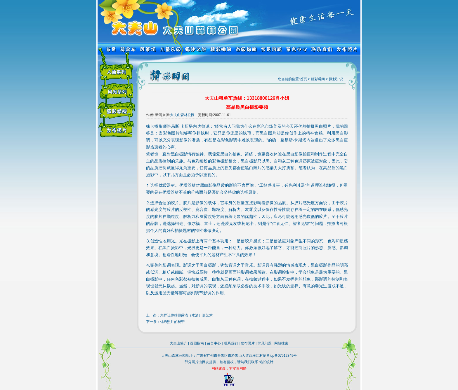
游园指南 (197, 343)
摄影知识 (336, 79)
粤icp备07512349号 (281, 356)
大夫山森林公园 (182, 115)
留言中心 (214, 343)
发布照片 (248, 343)
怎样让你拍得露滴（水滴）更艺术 (186, 315)
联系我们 (231, 343)
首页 (303, 79)
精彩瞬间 (318, 79)
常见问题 (265, 343)
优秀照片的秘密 (172, 322)
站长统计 (266, 362)
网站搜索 (281, 343)
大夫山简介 (178, 343)
